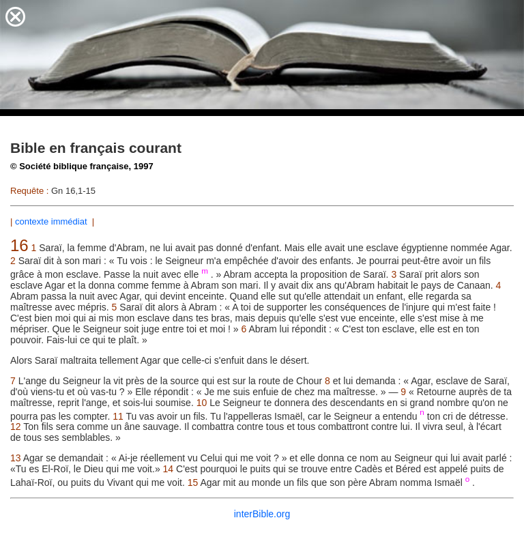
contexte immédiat (52, 221)
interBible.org (262, 513)
